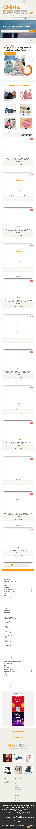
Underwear (6, 677)
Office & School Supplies (8, 657)
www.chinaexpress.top (18, 693)
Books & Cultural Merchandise (10, 581)
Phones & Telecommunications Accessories (12, 661)
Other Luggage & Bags (8, 632)
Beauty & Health (7, 579)
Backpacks (6, 616)
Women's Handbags (8, 645)
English (14, 18)
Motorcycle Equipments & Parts (10, 652)
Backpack (6, 614)
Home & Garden (7, 599)
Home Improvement (8, 604)
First (4, 565)
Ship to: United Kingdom (27, 18)
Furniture (5, 595)
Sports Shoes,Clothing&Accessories (11, 671)
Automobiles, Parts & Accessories (10, 577)
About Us (17, 812)
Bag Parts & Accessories (9, 617)
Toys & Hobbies (7, 675)
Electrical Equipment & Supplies (10, 589)
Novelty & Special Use (8, 655)
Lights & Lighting (7, 610)
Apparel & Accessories (8, 572)
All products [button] (18, 570)
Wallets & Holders (8, 641)
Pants (16, 783)
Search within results (26, 135)
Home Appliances (7, 601)
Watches (5, 681)
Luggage (6, 626)
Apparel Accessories (8, 575)
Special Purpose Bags (8, 635)
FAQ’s (5, 787)
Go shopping (18, 164)
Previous (8, 565)
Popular (5, 812)
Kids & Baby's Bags (8, 622)
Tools (5, 673)
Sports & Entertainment (8, 669)
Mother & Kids (6, 650)
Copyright (17, 814)
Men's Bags (6, 628)
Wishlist (23, 1)
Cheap (5, 814)
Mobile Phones (18, 789)
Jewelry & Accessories (8, 608)
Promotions (6, 816)
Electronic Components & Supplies (10, 591)
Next (27, 565)
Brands (5, 583)
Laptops (17, 787)
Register (29, 1)
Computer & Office (7, 585)
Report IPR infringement (17, 803)
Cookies (17, 798)
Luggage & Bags (10, 80)
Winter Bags (7, 642)
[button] (32, 60)
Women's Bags (7, 644)
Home (4, 80)
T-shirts (16, 781)
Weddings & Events (7, 684)
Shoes (5, 665)
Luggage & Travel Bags (8, 627)
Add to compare (18, 170)
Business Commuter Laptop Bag (10, 618)
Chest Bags (6, 619)
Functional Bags (7, 621)
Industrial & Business (8, 606)
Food (5, 593)
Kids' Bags (6, 623)
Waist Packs (7, 640)
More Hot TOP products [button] (9, 53)
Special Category (7, 667)
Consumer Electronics (8, 587)
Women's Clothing (7, 686)
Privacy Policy (18, 800)
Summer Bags (7, 636)
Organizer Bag (7, 631)
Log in (34, 1)
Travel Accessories (8, 637)
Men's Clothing (6, 648)
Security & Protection (8, 663)
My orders (6, 785)
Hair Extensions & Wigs (8, 597)
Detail (18, 161)
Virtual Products (7, 679)
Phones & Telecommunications (10, 659)
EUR (19, 18)
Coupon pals (6, 789)
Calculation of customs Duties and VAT (7, 782)
